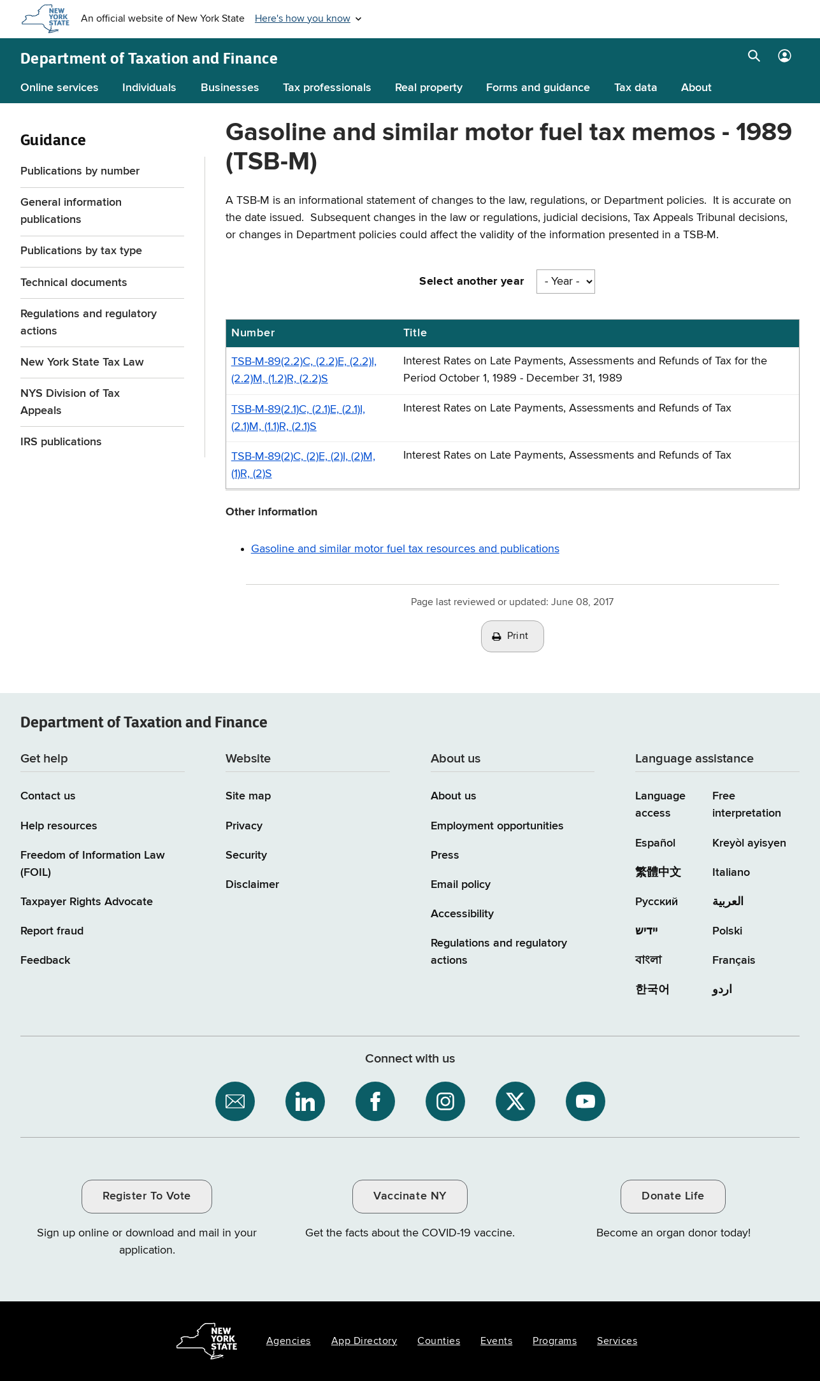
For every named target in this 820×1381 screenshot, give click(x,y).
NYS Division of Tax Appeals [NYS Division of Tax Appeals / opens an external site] (70, 402)
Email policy (461, 885)
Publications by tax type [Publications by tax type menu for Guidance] (81, 251)
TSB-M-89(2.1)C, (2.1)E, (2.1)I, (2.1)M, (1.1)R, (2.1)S (298, 418)
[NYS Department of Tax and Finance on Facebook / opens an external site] (375, 1101)
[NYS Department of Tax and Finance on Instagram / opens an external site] (445, 1101)
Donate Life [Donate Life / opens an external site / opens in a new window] (673, 1196)
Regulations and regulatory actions (88, 322)
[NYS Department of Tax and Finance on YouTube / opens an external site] (585, 1101)
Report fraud (51, 931)
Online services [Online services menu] (59, 88)
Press (445, 855)
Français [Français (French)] (734, 960)
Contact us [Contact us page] (48, 796)
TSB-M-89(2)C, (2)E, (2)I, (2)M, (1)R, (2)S (303, 465)
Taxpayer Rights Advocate (86, 902)
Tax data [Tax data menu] (636, 88)
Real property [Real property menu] (429, 88)
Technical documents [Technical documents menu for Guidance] (73, 283)
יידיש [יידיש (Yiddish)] (646, 931)
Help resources (58, 826)
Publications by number (80, 171)
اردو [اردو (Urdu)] (722, 990)
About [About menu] (696, 88)
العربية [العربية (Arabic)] (728, 902)
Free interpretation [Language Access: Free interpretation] (746, 805)
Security (246, 855)
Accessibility (462, 914)
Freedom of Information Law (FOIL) (92, 864)
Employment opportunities (497, 826)
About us (454, 796)
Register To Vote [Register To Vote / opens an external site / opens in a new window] (147, 1196)
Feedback (45, 960)
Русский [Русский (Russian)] (656, 902)
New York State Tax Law (82, 362)
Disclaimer (252, 885)
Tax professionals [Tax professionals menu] (327, 88)
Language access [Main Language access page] (660, 805)
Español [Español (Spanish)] (655, 843)
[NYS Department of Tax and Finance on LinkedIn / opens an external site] (305, 1101)
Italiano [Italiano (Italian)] (731, 872)
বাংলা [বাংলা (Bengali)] (648, 960)
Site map (248, 796)
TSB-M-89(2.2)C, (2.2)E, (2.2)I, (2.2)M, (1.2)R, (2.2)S (304, 370)
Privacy (244, 826)
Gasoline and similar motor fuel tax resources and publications (405, 549)
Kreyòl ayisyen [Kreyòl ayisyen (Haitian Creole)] (749, 843)
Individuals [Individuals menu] (149, 88)
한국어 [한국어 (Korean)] (652, 990)
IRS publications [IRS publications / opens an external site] (62, 442)
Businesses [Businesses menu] (230, 88)
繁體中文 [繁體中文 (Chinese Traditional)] (658, 872)
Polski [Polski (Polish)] (727, 931)
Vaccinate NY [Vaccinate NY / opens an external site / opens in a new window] (409, 1196)
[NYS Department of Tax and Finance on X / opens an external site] (515, 1101)
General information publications (71, 211)
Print (518, 636)
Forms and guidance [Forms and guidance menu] (538, 88)
